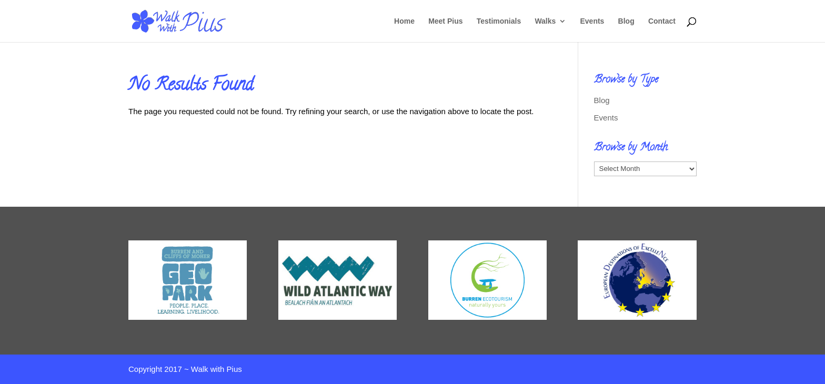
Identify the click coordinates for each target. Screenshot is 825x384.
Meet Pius (445, 21)
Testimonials (499, 21)
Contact (662, 21)
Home (404, 21)
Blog (626, 21)
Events (592, 21)
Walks (545, 21)
